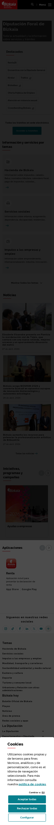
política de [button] (32, 784)
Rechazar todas (29, 809)
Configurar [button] (33, 818)
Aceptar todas (29, 800)
